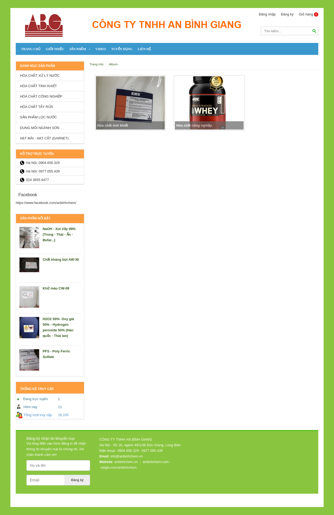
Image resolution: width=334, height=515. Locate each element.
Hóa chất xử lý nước (40, 76)
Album (113, 64)
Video (100, 49)
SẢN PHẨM (77, 49)
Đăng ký (287, 14)
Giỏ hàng (308, 14)
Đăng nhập (267, 14)
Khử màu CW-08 (56, 288)
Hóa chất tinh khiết (38, 86)
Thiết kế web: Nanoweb (297, 497)
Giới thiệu (55, 49)
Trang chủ (31, 49)
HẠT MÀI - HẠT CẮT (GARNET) (44, 138)
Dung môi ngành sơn (39, 128)
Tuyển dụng (121, 49)
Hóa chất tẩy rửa (36, 107)
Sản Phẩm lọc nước (38, 117)
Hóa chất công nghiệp (41, 96)
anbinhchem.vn (126, 462)
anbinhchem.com (156, 462)
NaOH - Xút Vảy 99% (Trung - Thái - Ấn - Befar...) (59, 234)
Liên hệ (144, 49)
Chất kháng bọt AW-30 (61, 259)
